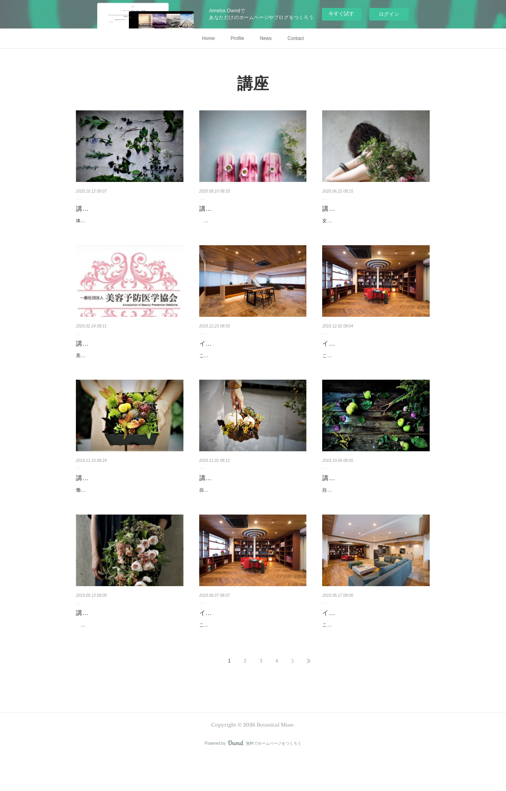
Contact (295, 38)
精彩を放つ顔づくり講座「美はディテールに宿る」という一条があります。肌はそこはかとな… (251, 225)
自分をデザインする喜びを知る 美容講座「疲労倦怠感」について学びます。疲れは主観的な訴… (251, 511)
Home (208, 38)
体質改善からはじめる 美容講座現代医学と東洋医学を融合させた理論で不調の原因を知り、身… (128, 225)
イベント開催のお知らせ (357, 351)
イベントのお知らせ (227, 351)
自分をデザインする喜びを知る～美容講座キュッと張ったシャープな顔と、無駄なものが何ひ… (128, 655)
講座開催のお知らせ (104, 208)
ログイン (389, 14)
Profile (237, 38)
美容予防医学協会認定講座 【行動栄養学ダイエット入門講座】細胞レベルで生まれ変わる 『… (128, 368)
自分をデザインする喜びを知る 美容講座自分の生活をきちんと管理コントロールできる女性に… (374, 511)
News (266, 38)
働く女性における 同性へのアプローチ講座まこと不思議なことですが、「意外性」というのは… (128, 511)
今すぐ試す (341, 14)
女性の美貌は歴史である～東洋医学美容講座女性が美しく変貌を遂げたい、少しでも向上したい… (374, 225)
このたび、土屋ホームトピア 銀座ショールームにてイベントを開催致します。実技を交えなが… (251, 368)
